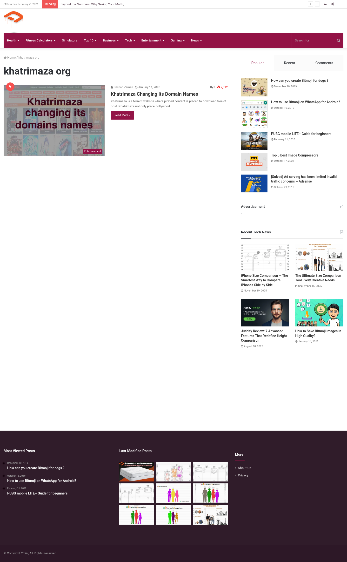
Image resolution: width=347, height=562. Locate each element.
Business (109, 40)
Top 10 (88, 40)
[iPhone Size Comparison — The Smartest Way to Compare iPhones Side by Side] (265, 257)
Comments (324, 63)
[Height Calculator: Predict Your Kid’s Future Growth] (136, 515)
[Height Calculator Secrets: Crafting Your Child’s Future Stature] (173, 493)
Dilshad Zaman (122, 87)
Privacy (243, 475)
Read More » (122, 115)
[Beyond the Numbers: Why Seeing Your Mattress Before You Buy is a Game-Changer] (136, 471)
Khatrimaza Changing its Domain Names (154, 94)
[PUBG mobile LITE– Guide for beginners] (254, 141)
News (195, 40)
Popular (257, 63)
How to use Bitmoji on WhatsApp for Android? (305, 102)
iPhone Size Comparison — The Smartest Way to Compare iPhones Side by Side (264, 280)
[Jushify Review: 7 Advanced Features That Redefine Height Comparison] (265, 312)
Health (11, 40)
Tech (128, 40)
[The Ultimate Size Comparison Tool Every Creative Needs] (319, 257)
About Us (244, 468)
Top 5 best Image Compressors (294, 155)
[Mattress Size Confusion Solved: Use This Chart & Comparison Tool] (173, 471)
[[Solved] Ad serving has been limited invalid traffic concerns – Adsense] (254, 183)
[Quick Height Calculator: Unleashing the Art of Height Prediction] (210, 493)
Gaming (176, 40)
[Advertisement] (173, 385)
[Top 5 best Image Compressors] (254, 162)
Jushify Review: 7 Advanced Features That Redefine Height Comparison (264, 335)
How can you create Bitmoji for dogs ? (299, 80)
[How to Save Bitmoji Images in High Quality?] (319, 312)
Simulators (69, 40)
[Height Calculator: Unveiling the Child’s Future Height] (173, 515)
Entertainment (151, 40)
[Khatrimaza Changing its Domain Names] (54, 120)
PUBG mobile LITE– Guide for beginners (301, 134)
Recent (289, 63)
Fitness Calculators (39, 40)
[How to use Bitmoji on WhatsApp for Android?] (254, 114)
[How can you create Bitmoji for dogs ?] (254, 87)
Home (10, 57)
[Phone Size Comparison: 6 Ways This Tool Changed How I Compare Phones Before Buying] (210, 471)
